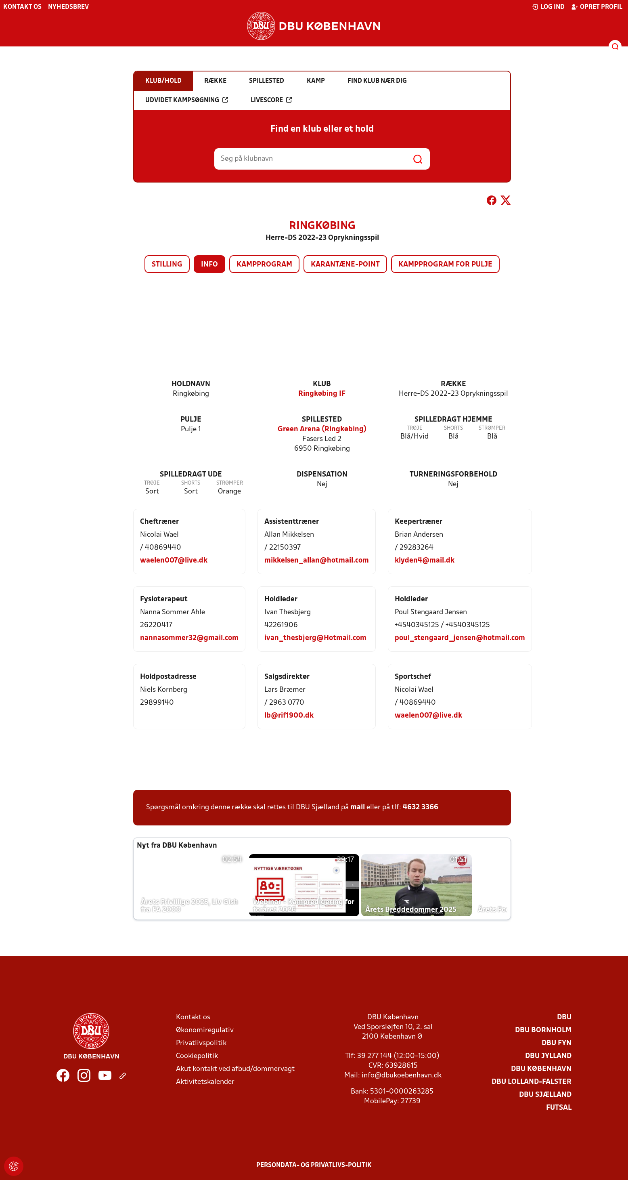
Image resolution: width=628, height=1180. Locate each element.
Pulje (190, 419)
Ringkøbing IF (321, 394)
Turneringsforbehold (453, 474)
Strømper (492, 428)
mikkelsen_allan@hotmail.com (316, 560)
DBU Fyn (556, 1043)
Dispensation (322, 474)
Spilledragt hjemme (453, 419)
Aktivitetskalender (205, 1082)
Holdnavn (191, 384)
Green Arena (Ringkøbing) (322, 429)
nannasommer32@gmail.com (189, 638)
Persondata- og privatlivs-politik (314, 1165)
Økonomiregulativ (205, 1030)
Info (209, 264)
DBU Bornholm (543, 1030)
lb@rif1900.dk (289, 715)
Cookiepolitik (197, 1056)
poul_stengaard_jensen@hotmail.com (460, 638)
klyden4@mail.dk (424, 560)
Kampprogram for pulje (445, 264)
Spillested (322, 419)
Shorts (453, 428)
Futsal (558, 1107)
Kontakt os (22, 7)
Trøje (415, 428)
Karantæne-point (345, 264)
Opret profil (596, 6)
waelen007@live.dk (173, 560)
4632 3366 (420, 807)
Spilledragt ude (191, 474)
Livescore (271, 100)
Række (453, 384)
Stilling (167, 264)
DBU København (541, 1069)
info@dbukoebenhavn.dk (402, 1075)
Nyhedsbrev (68, 7)
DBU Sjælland (545, 1095)
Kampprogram (264, 264)
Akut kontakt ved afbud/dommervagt (235, 1069)
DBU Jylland (548, 1056)
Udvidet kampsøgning (186, 100)
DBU (564, 1017)
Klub (322, 384)
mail (357, 807)
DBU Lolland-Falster (531, 1082)
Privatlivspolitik (201, 1043)
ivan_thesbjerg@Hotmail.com (315, 638)
